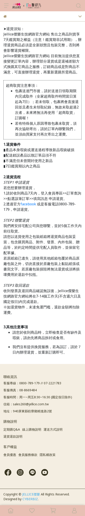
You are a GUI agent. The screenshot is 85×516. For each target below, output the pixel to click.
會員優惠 (9, 455)
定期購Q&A (11, 429)
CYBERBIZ (30, 499)
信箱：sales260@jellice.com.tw (26, 404)
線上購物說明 (31, 429)
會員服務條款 (27, 455)
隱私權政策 (48, 455)
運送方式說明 (53, 429)
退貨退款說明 (12, 436)
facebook (28, 204)
